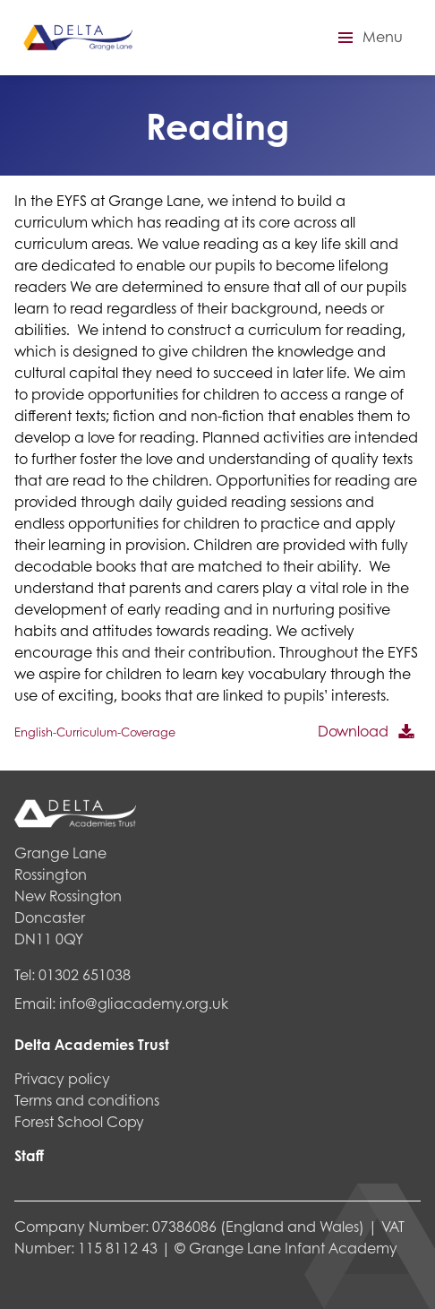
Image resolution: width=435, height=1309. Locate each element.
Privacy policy (62, 1078)
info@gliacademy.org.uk (143, 1003)
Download (353, 730)
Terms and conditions (86, 1099)
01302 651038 (84, 974)
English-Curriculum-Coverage (94, 732)
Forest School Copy (79, 1121)
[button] (368, 37)
